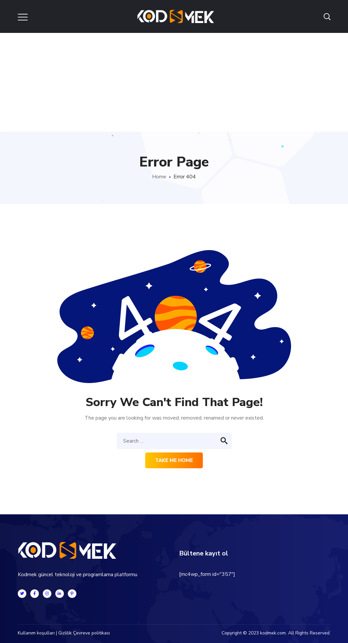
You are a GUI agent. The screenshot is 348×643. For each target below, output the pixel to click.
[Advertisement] (174, 82)
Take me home (174, 460)
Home (159, 176)
